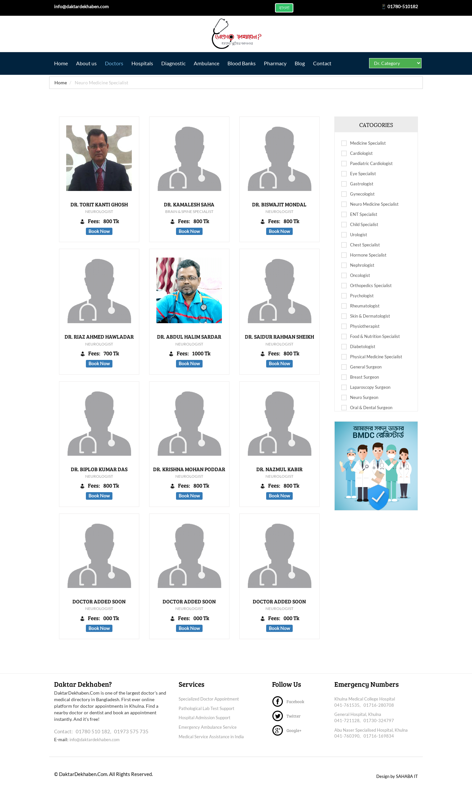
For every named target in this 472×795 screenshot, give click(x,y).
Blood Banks (247, 63)
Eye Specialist (358, 174)
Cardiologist (357, 154)
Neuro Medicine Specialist (370, 204)
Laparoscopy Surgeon (365, 387)
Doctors (116, 63)
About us (87, 63)
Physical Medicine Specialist (371, 357)
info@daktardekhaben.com (94, 739)
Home (61, 63)
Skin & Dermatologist (365, 316)
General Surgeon (361, 367)
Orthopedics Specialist (366, 286)
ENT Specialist (359, 215)
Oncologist (355, 276)
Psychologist (357, 296)
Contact (331, 63)
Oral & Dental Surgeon (366, 408)
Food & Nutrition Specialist (370, 337)
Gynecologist (358, 194)
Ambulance (211, 63)
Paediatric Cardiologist (367, 164)
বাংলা (284, 7)
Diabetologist (358, 347)
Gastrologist (357, 184)
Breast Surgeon (360, 377)
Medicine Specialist (363, 143)
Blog (308, 63)
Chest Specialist (360, 245)
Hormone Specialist (363, 255)
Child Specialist (359, 225)
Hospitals (145, 63)
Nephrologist (357, 265)
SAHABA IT (407, 776)
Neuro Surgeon (359, 398)
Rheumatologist (360, 306)
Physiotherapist (360, 326)
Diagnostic (177, 63)
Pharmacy (282, 63)
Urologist (354, 235)
